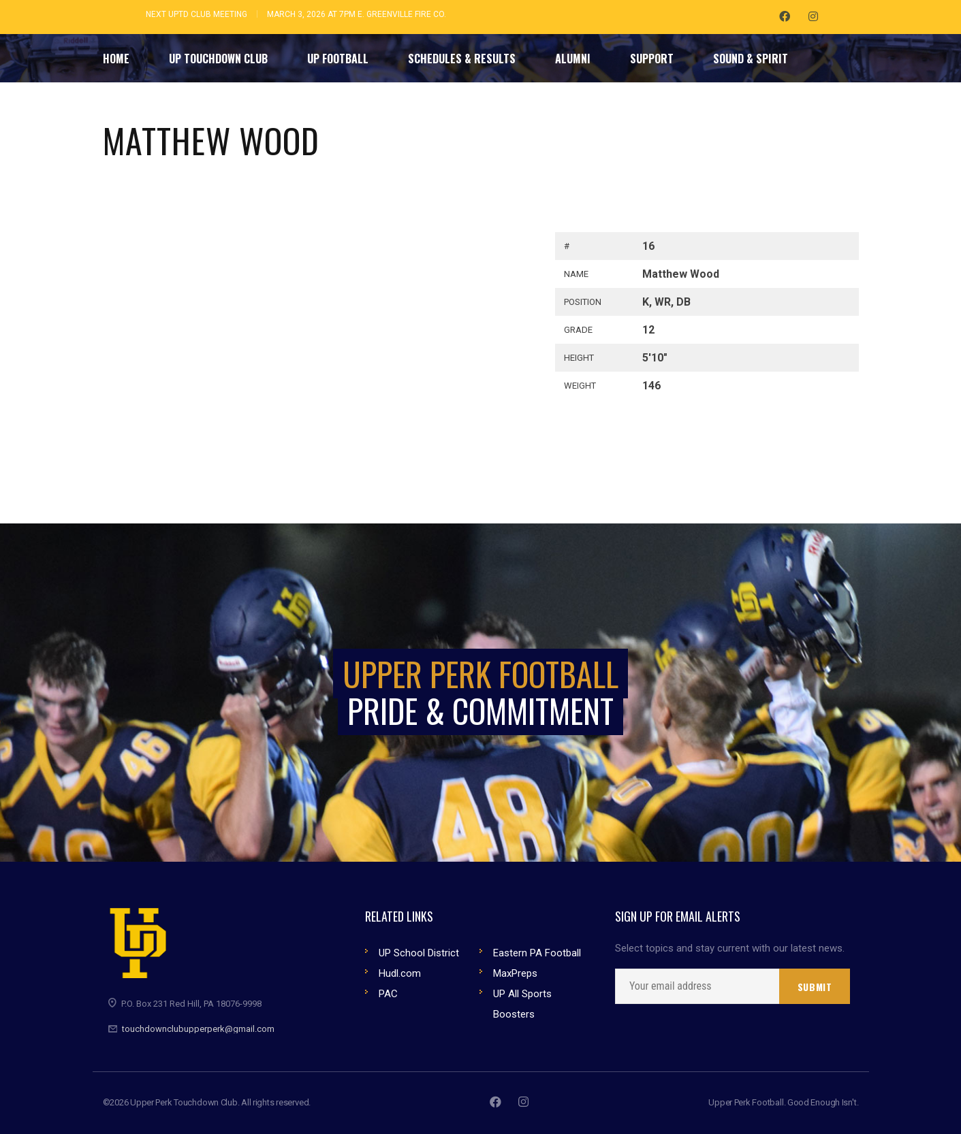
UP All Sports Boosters (522, 1004)
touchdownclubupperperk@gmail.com (198, 1029)
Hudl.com (400, 973)
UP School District (419, 953)
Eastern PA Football (537, 953)
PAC (388, 994)
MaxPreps (515, 973)
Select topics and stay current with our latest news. (730, 948)
